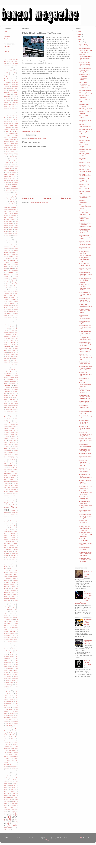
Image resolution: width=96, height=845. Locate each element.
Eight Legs (6, 254)
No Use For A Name (9, 477)
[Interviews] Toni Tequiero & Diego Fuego (85, 206)
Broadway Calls (8, 153)
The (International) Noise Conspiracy (11, 623)
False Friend (14, 270)
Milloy (13, 436)
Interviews (7, 36)
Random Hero (11, 524)
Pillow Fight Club (10, 505)
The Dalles (12, 654)
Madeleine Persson (9, 417)
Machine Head (12, 411)
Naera (5, 467)
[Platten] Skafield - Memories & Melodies (84, 422)
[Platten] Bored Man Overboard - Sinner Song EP (85, 516)
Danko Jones (7, 207)
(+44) (5, 59)
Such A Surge (12, 604)
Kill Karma (13, 381)
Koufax (8, 387)
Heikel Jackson (8, 317)
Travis (6, 758)
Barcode (14, 108)
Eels (14, 252)
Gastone (6, 299)
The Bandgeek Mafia (9, 633)
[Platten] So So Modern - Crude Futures (84, 428)
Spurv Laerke (7, 594)
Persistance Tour (13, 497)
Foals (5, 289)
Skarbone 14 (7, 563)
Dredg (5, 242)
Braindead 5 (14, 149)
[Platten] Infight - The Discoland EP (85, 487)
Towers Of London (13, 752)
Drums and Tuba (8, 246)
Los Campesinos (13, 405)
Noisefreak (6, 481)
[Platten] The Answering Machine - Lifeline (88, 573)
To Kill (14, 744)
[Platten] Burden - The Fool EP (84, 539)
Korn (16, 385)
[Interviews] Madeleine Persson (85, 137)
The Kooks (9, 691)
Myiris (5, 461)
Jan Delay (6, 354)
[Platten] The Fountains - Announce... (83, 522)
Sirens (13, 559)
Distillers (15, 235)
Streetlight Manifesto (9, 598)
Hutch (16, 332)
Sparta (13, 586)
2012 (79, 34)
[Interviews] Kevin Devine (84, 141)
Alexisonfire (6, 80)
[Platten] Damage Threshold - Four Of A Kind (85, 559)
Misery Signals (12, 440)
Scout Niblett (7, 543)
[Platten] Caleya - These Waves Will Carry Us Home (85, 349)
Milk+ (7, 436)
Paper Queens (14, 491)
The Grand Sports (8, 682)
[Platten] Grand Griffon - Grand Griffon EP (84, 390)
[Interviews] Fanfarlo (85, 90)
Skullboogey (12, 565)
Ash (14, 98)
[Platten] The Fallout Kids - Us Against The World (85, 528)
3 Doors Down (7, 67)
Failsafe (11, 268)
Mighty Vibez (14, 434)
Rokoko (13, 533)
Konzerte (6, 34)
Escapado (6, 262)
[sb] (28, 138)
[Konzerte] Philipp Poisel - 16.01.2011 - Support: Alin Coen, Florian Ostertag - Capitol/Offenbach (83, 597)
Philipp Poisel (7, 503)
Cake (13, 162)
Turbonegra (13, 766)
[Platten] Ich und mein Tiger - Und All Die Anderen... (85, 534)
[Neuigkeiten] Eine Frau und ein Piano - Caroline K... (85, 50)
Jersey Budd (7, 360)
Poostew (13, 510)
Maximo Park (12, 426)
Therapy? (6, 736)
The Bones (6, 643)
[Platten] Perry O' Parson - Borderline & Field (85, 253)
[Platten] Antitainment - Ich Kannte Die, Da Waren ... (85, 368)
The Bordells (14, 643)
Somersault (6, 580)
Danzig (14, 207)
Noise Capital (8, 479)
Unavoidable (7, 772)
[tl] (17, 822)
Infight (5, 344)
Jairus (5, 352)
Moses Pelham (7, 454)
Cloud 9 (7, 186)
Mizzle (7, 446)
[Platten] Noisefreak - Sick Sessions (85, 544)
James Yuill (12, 352)
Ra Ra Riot (15, 522)
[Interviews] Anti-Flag (85, 93)
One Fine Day (9, 485)
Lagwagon (8, 391)
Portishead (6, 512)
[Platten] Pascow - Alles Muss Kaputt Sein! (85, 236)
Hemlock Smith (8, 321)
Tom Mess (15, 748)
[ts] (8, 824)
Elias (11, 256)
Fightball (13, 280)
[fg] (9, 817)
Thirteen (13, 738)
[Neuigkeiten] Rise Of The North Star (88, 641)
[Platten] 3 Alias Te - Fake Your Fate (85, 362)
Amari (7, 82)
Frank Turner (7, 291)
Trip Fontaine (14, 758)
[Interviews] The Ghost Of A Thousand (84, 180)
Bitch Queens (14, 125)
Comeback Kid (7, 192)
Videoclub (6, 787)
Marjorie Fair (12, 422)
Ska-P (5, 561)
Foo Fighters (12, 289)
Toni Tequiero (12, 750)
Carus (7, 172)
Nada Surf (12, 466)
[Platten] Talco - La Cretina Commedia (85, 305)
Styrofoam (15, 600)
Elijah (16, 256)
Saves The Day (14, 539)
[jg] (4, 819)
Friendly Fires (8, 293)
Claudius (7, 184)
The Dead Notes (8, 656)
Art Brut (13, 96)
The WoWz (13, 734)
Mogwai (13, 448)
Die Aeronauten (8, 221)
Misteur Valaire (7, 444)
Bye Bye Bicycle (13, 160)
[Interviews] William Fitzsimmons (85, 196)
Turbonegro (6, 768)
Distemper (8, 235)
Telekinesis (6, 617)
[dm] (5, 815)
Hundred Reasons (8, 332)
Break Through (10, 151)
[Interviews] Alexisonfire (83, 159)
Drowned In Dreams (9, 244)
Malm (10, 421)
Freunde (6, 54)
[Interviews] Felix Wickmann (84, 105)
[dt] (11, 815)
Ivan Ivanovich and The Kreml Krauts (11, 348)
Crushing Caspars (13, 196)
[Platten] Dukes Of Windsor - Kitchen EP (85, 294)
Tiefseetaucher (7, 742)
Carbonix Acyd (8, 168)
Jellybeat (13, 358)
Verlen (14, 783)
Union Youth (14, 776)
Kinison (5, 383)
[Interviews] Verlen (84, 189)
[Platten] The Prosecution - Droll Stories (85, 374)
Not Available (14, 481)
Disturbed (8, 237)
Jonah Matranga (10, 371)
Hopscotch (6, 328)
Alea (16, 74)
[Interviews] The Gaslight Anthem (85, 170)
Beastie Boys (7, 114)
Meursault (6, 432)
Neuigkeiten (7, 39)
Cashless (13, 172)
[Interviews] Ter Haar (85, 109)
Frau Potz (15, 291)
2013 (79, 31)
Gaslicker (13, 297)
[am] (14, 813)
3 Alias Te (13, 65)
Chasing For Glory (9, 176)
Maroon (5, 424)
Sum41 (13, 606)
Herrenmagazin (7, 327)
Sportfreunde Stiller (9, 592)
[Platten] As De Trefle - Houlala (85, 506)
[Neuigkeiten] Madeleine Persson (85, 45)
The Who (6, 734)
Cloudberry (14, 186)
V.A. (11, 781)
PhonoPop (15, 503)
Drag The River (10, 241)
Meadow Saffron (9, 428)
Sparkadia (6, 586)
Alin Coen (15, 80)
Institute (13, 344)
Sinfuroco (6, 559)
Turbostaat (15, 768)
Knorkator (12, 383)
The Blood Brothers (11, 641)
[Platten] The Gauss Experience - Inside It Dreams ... (85, 440)
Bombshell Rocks (35, 138)
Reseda (5, 527)
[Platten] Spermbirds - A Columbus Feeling (85, 280)
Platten (44, 138)
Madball (13, 415)
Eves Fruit (13, 266)
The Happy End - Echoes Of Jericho (85, 338)
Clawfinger (15, 184)
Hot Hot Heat (12, 330)
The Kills (15, 690)
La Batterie (15, 389)
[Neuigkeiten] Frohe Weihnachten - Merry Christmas (85, 70)
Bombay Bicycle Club (10, 139)
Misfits (5, 442)
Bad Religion (12, 104)
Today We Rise (8, 746)
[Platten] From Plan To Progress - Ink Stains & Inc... (85, 327)
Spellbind (6, 588)
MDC (5, 411)
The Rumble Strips (8, 715)
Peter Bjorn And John (9, 501)
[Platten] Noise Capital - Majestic (85, 445)
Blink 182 (8, 131)
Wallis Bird (13, 789)
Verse (5, 785)
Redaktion (7, 51)
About (5, 49)
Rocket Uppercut (8, 531)
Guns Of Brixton (12, 311)
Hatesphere (12, 315)
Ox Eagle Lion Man (10, 489)
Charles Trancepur (9, 174)
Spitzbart (13, 590)
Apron (8, 94)
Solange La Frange (11, 578)
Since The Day (10, 557)
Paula (14, 493)
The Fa (11, 664)
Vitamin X (6, 789)
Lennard (6, 395)
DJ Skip (12, 201)
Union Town (6, 776)
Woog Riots (8, 807)
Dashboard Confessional (10, 209)
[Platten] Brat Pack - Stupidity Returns (88, 622)
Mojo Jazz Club (8, 450)
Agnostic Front (8, 75)
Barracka (6, 110)
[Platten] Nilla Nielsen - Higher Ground (85, 264)
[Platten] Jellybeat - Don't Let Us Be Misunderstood (85, 64)
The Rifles (12, 713)
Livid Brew (12, 399)
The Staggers (14, 721)
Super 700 (6, 609)
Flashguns (15, 282)
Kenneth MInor (14, 377)
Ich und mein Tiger (9, 338)
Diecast (10, 229)
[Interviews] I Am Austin (84, 116)
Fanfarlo (10, 272)
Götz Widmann (7, 313)
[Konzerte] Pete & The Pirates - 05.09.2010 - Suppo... (84, 77)
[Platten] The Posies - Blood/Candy (85, 269)
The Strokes (9, 725)
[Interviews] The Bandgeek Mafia (85, 166)
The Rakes (9, 709)
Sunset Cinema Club (9, 607)
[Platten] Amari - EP (85, 453)
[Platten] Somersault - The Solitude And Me (85, 333)
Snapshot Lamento (13, 572)
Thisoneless (7, 740)
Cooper (10, 194)
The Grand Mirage (10, 680)
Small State (9, 570)
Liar (11, 397)
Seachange (12, 545)
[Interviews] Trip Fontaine (84, 185)
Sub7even (7, 602)
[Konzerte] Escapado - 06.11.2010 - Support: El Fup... (85, 212)
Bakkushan (6, 108)
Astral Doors (7, 100)
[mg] (10, 819)
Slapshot (6, 566)
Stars (14, 594)
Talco (13, 615)
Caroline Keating (13, 170)
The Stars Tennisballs (12, 723)
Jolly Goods (14, 369)
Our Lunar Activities (13, 487)
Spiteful (7, 590)
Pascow (8, 493)
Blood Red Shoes (13, 133)
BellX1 (10, 117)
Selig (5, 547)
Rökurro (13, 537)
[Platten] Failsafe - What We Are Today (84, 259)
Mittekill (16, 444)
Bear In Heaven (10, 112)
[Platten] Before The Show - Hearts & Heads (85, 218)
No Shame (13, 475)
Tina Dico (7, 744)
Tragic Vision (8, 754)
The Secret (15, 717)
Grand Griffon (14, 307)
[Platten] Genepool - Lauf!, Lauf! (85, 502)
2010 (79, 39)
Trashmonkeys (14, 756)
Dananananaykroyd (8, 205)
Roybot (5, 535)
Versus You (12, 785)
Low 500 (15, 407)
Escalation (12, 260)
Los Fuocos (8, 407)
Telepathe (15, 617)
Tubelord (6, 766)
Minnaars (6, 438)
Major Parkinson (8, 419)
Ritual (13, 529)
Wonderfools (13, 805)
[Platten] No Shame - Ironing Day (85, 497)
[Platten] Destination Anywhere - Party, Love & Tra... (85, 343)
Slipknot (6, 568)
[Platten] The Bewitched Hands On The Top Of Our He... (85, 356)
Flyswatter (13, 287)
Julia (16, 373)
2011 (79, 37)
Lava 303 (12, 393)
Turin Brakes (10, 770)
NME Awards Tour (9, 463)
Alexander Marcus (9, 78)
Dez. (80, 42)
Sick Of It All (14, 555)
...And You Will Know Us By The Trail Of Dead (11, 61)
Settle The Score (13, 547)
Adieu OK (13, 73)
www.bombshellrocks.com (31, 132)
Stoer (13, 596)
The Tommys (12, 733)
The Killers (8, 690)
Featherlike (6, 274)
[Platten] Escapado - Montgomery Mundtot (85, 230)
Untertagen (8, 778)
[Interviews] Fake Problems (84, 96)
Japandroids (14, 354)
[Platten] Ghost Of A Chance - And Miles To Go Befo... (85, 316)
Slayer (13, 566)
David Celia (7, 211)
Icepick (13, 336)
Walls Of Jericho (9, 791)
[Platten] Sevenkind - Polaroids (85, 511)
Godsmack (12, 303)
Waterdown (6, 793)
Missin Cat (12, 442)
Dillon (10, 231)
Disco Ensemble (13, 233)
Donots (16, 239)
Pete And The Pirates (10, 499)
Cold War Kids (10, 190)
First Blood (6, 282)
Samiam (6, 539)
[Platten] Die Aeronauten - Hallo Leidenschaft (85, 492)
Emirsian (8, 258)
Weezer (13, 795)
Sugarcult (6, 606)
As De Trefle (7, 98)
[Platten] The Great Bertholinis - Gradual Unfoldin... (85, 242)
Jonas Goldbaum (8, 373)
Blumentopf (15, 137)
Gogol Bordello (8, 305)
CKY (7, 162)
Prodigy (5, 516)
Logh (5, 401)
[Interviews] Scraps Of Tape (85, 121)
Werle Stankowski (8, 797)
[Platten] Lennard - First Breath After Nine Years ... (85, 384)
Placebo (6, 507)
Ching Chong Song (9, 178)
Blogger (47, 840)
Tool (5, 752)
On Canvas (15, 483)
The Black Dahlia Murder (11, 639)
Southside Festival (9, 584)
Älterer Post (65, 198)
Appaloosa (6, 92)
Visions (13, 787)
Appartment (15, 92)
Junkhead (8, 375)
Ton (6, 750)
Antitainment (12, 90)
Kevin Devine (9, 379)
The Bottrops (9, 645)
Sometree (15, 580)
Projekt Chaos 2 (13, 516)
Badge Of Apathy (9, 106)
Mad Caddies (7, 413)
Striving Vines (7, 600)
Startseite (47, 198)
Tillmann (15, 742)
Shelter (10, 551)
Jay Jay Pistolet (10, 356)
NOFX (5, 465)
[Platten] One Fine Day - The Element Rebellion (85, 274)
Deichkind (13, 215)
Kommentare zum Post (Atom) (39, 202)
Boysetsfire (6, 149)
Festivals (6, 280)
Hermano (13, 325)
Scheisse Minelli (10, 541)
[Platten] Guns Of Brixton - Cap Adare (84, 407)
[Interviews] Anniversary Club (85, 125)
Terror (10, 621)
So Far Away (8, 574)
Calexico (6, 164)
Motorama (6, 458)
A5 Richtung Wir (13, 71)
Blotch (8, 135)
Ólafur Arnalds (7, 829)
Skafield (13, 561)
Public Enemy (8, 518)
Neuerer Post (28, 198)
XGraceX (13, 811)
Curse (5, 200)
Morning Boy (12, 452)
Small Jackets (14, 568)
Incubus (13, 342)
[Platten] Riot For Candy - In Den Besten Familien (84, 396)
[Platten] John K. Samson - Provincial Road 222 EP (84, 287)
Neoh (12, 471)
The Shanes (9, 719)
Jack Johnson (12, 350)
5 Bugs (11, 69)
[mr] (16, 819)
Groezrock (8, 309)
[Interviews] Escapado (83, 201)
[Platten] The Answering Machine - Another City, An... (85, 463)
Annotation (10, 88)
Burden (5, 158)
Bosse (5, 147)
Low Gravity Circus (11, 409)
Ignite (11, 340)
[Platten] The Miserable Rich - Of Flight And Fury (85, 434)
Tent (13, 619)
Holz (15, 327)
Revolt (11, 527)
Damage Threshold (9, 203)
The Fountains (9, 668)
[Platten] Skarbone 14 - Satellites (85, 548)
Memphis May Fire (9, 430)
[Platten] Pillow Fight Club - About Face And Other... (85, 553)
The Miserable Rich (8, 701)
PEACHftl (6, 491)
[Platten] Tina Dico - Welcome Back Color (85, 310)
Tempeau (7, 619)
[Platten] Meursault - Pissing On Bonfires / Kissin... (85, 300)
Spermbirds (15, 588)
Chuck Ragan (14, 182)
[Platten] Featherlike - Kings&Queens (85, 450)
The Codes (15, 649)
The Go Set (15, 678)
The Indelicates (14, 688)
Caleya (13, 164)
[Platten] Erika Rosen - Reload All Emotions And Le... (85, 224)
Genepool (13, 299)
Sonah (7, 582)
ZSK (5, 813)
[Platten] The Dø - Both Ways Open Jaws (88, 663)
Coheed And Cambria (12, 188)
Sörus (12, 611)
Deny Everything (9, 217)
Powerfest (12, 514)
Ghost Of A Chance (8, 301)
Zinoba (9, 813)
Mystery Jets (12, 461)
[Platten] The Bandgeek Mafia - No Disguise (85, 470)
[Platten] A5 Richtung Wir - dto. (85, 412)
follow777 (79, 838)
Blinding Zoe (14, 129)
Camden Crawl (14, 166)
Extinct (5, 268)
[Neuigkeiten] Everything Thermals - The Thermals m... (84, 85)
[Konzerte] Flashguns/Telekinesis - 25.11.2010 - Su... (85, 57)
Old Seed (7, 483)
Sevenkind (8, 549)
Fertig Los (13, 278)
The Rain (15, 707)
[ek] (16, 815)
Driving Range (12, 242)
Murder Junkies (12, 460)
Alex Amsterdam (10, 76)
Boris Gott (13, 145)
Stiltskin (5, 596)
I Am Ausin (8, 334)
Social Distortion (13, 576)
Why (11, 799)
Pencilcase (6, 495)
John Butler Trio (8, 366)
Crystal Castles (10, 198)
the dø (14, 827)
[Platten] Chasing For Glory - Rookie (85, 402)
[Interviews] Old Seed (85, 129)
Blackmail (8, 127)
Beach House (14, 110)
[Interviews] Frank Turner (84, 154)
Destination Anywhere (9, 219)
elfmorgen (15, 824)
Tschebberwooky (8, 764)
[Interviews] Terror (84, 162)
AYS (7, 73)
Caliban (5, 166)
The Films (15, 666)
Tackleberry (6, 613)
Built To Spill (12, 157)
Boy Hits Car (12, 147)
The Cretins (9, 651)
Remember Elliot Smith (10, 525)
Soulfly (13, 582)
